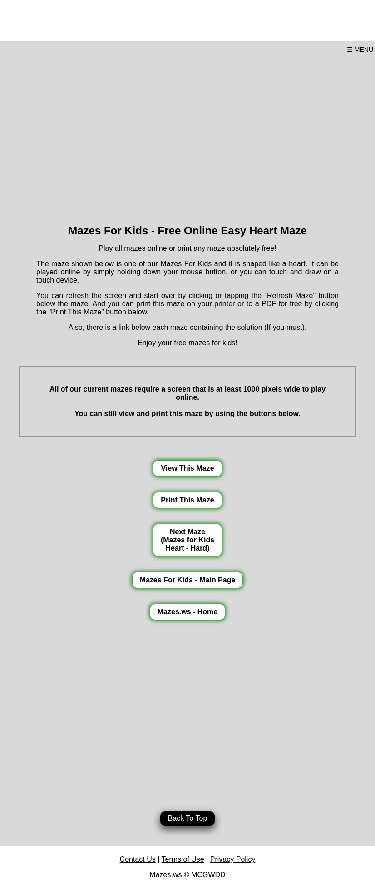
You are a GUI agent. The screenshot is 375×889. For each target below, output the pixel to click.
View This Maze (187, 468)
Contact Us (138, 859)
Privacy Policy (233, 859)
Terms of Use (183, 859)
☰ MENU (360, 49)
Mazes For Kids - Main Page (188, 580)
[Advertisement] (187, 135)
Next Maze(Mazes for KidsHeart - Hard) (187, 540)
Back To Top (187, 818)
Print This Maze (187, 500)
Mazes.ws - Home (187, 612)
